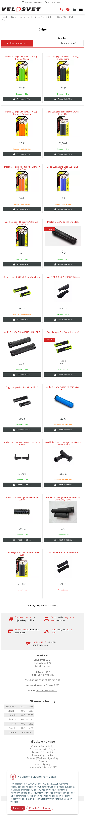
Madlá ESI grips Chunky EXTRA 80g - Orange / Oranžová (22, 113)
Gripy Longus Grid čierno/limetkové (63, 332)
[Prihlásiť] (67, 9)
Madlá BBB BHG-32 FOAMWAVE (63, 552)
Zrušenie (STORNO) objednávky (42, 758)
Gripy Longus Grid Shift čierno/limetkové (21, 277)
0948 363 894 (54, 2)
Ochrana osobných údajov (42, 749)
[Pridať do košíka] (22, 99)
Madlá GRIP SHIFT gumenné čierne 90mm (22, 498)
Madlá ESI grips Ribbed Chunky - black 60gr (22, 553)
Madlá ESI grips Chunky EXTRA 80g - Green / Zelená (22, 58)
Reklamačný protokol (42, 755)
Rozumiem (18, 808)
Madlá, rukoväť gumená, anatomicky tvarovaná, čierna (63, 498)
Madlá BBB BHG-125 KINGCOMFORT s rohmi (22, 443)
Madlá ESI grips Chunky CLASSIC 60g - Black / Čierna (21, 223)
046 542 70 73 (37, 680)
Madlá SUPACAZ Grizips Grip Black (63, 222)
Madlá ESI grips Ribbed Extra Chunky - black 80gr (63, 113)
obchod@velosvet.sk (33, 2)
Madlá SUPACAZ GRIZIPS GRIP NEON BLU (63, 388)
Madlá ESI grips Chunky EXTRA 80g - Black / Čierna (63, 58)
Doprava (42, 761)
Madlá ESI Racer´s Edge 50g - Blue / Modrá (63, 168)
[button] (61, 9)
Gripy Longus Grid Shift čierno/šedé (22, 387)
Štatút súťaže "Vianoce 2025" (42, 767)
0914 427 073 (52, 685)
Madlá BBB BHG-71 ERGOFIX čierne (63, 277)
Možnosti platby (42, 764)
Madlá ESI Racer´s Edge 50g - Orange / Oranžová (22, 168)
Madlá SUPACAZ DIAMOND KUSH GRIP (22, 332)
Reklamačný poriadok (42, 752)
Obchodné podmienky (42, 746)
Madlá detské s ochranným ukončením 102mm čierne (63, 443)
